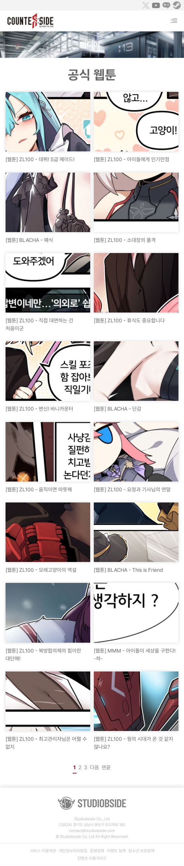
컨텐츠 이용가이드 (92, 858)
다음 (94, 767)
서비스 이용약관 (43, 850)
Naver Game (166, 5)
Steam (177, 5)
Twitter (145, 5)
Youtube (156, 5)
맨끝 (106, 767)
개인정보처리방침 (73, 850)
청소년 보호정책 (141, 850)
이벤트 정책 (116, 850)
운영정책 (97, 850)
